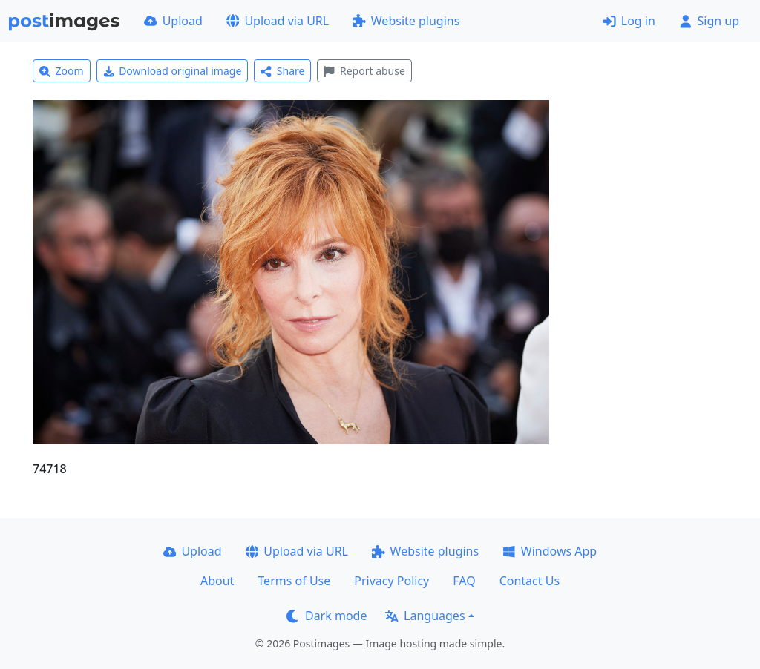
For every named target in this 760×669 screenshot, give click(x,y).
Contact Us (529, 581)
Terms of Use (294, 581)
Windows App (549, 551)
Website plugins (406, 21)
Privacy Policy (391, 581)
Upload (173, 21)
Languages (425, 615)
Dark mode (326, 615)
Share (282, 71)
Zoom (61, 71)
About (217, 581)
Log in (629, 21)
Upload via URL (277, 21)
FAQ (464, 581)
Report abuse (364, 71)
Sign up (709, 21)
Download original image (172, 71)
